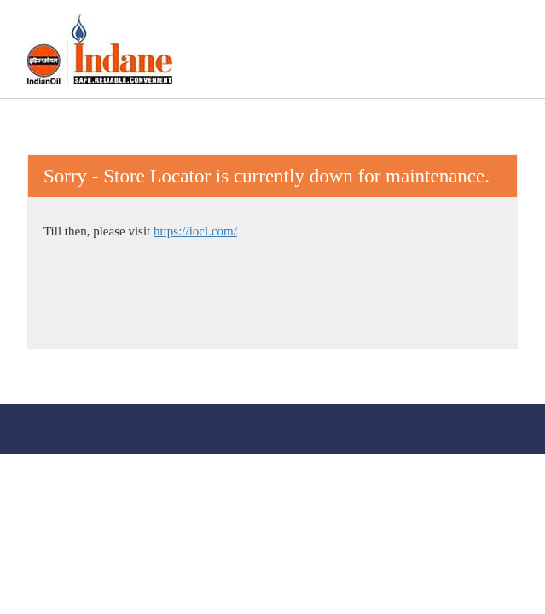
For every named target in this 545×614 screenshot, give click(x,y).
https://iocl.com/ (195, 231)
